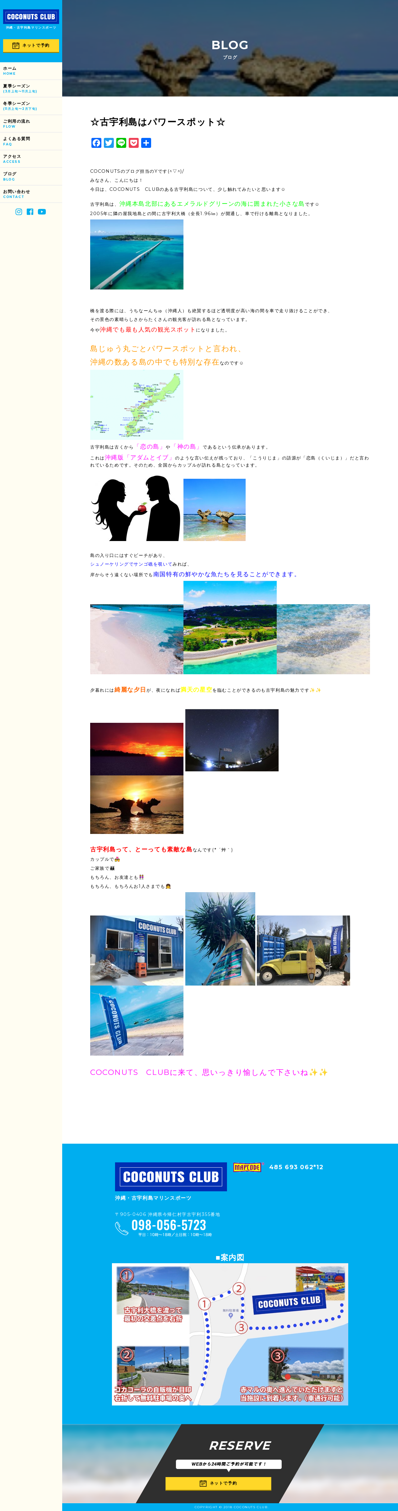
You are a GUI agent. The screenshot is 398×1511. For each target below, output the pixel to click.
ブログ (32, 177)
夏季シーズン (32, 89)
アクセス (32, 159)
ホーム (32, 71)
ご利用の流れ (32, 124)
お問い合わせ (32, 194)
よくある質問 (32, 141)
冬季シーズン (32, 106)
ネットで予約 (31, 45)
